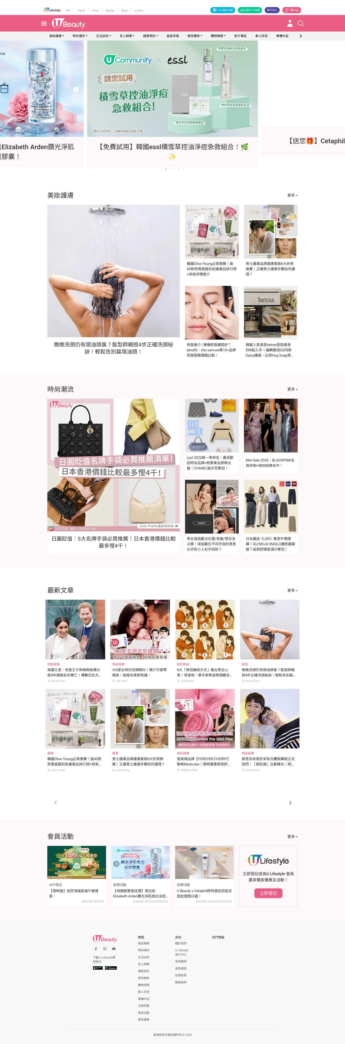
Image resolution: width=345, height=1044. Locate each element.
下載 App (291, 10)
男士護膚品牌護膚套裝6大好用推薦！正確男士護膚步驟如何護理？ (270, 269)
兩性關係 (193, 36)
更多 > (292, 195)
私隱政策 (181, 975)
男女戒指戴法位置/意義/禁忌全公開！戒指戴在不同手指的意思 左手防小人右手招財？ (211, 544)
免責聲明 (181, 961)
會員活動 (143, 1012)
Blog (124, 10)
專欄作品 (143, 999)
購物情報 (217, 36)
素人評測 (143, 992)
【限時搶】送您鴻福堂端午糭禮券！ (73, 893)
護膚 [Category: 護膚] (50, 753)
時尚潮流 (79, 36)
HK (68, 10)
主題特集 (143, 1005)
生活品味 (102, 36)
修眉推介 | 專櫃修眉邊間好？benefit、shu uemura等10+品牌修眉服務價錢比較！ (211, 350)
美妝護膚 (55, 36)
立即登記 (268, 893)
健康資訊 (149, 36)
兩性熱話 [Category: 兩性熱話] (183, 664)
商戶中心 (272, 10)
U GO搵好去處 (223, 10)
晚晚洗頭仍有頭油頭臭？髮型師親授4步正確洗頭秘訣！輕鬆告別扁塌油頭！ (269, 675)
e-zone (139, 10)
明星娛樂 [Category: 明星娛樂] (53, 664)
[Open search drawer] (301, 23)
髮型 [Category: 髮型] (245, 664)
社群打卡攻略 (250, 10)
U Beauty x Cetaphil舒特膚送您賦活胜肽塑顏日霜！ (204, 893)
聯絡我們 (181, 982)
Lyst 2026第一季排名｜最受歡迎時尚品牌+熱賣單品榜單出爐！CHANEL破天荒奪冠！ (210, 463)
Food (95, 10)
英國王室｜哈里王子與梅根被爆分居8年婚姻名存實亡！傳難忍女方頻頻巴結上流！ (74, 675)
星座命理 (173, 36)
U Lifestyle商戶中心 (181, 952)
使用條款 (181, 968)
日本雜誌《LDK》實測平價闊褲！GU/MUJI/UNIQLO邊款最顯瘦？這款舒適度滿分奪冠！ (270, 544)
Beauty (110, 10)
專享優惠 (143, 1019)
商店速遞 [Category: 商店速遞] (183, 753)
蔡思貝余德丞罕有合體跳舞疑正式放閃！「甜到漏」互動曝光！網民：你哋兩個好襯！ (268, 764)
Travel (81, 10)
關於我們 (181, 943)
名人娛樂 (126, 36)
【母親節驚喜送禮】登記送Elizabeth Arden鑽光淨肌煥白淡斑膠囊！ (139, 894)
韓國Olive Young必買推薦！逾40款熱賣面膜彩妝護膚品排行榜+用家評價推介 (212, 269)
